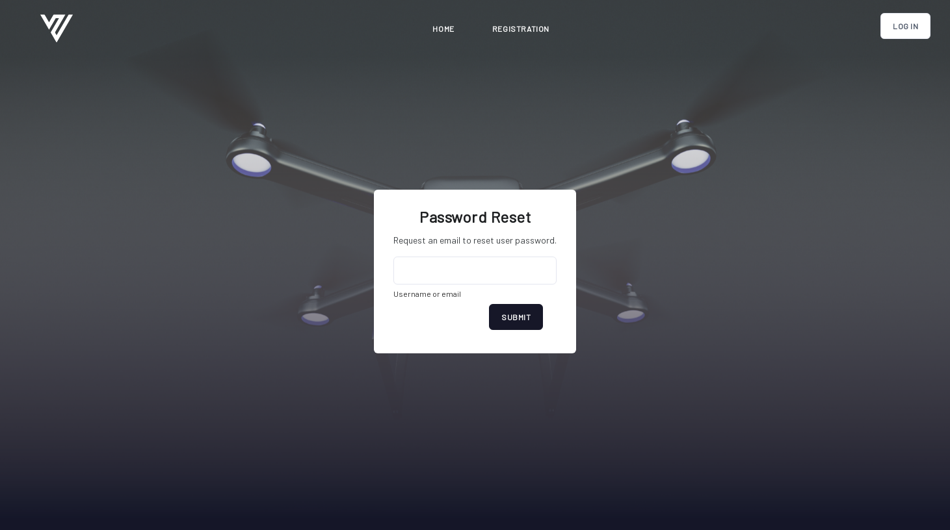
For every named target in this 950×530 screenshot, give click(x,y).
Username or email (427, 293)
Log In (905, 26)
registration (520, 28)
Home (443, 28)
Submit (516, 317)
